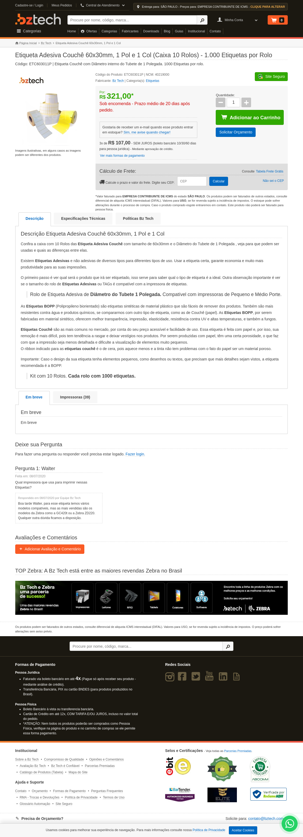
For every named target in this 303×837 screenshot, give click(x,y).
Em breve (34, 397)
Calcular (219, 181)
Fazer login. (135, 454)
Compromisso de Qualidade (64, 759)
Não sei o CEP (273, 181)
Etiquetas (152, 81)
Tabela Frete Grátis (269, 171)
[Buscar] (132, 20)
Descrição (35, 218)
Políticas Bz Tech (138, 218)
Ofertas (89, 31)
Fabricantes (130, 31)
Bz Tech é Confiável (65, 766)
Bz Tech (38, 19)
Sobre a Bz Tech (27, 759)
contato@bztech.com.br (268, 818)
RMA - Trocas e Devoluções (39, 797)
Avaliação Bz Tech (33, 766)
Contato (215, 31)
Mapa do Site (78, 772)
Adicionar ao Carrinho (250, 117)
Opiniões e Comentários (106, 759)
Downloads (151, 31)
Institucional (196, 31)
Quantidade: (225, 95)
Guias (179, 31)
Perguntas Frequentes (107, 791)
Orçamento (40, 791)
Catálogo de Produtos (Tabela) (41, 772)
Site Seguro (64, 804)
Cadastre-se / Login (29, 5)
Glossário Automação (35, 804)
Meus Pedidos (62, 5)
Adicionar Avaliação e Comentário (50, 549)
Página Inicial (26, 43)
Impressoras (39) (75, 397)
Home (71, 31)
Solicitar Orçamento (235, 132)
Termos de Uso (113, 797)
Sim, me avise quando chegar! (147, 132)
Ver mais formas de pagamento (122, 156)
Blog (167, 31)
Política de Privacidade (81, 797)
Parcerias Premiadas (100, 766)
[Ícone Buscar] (202, 20)
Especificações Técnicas (83, 218)
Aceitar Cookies (243, 830)
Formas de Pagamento (69, 791)
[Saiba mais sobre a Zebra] (151, 598)
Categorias (109, 31)
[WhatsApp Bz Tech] (289, 824)
